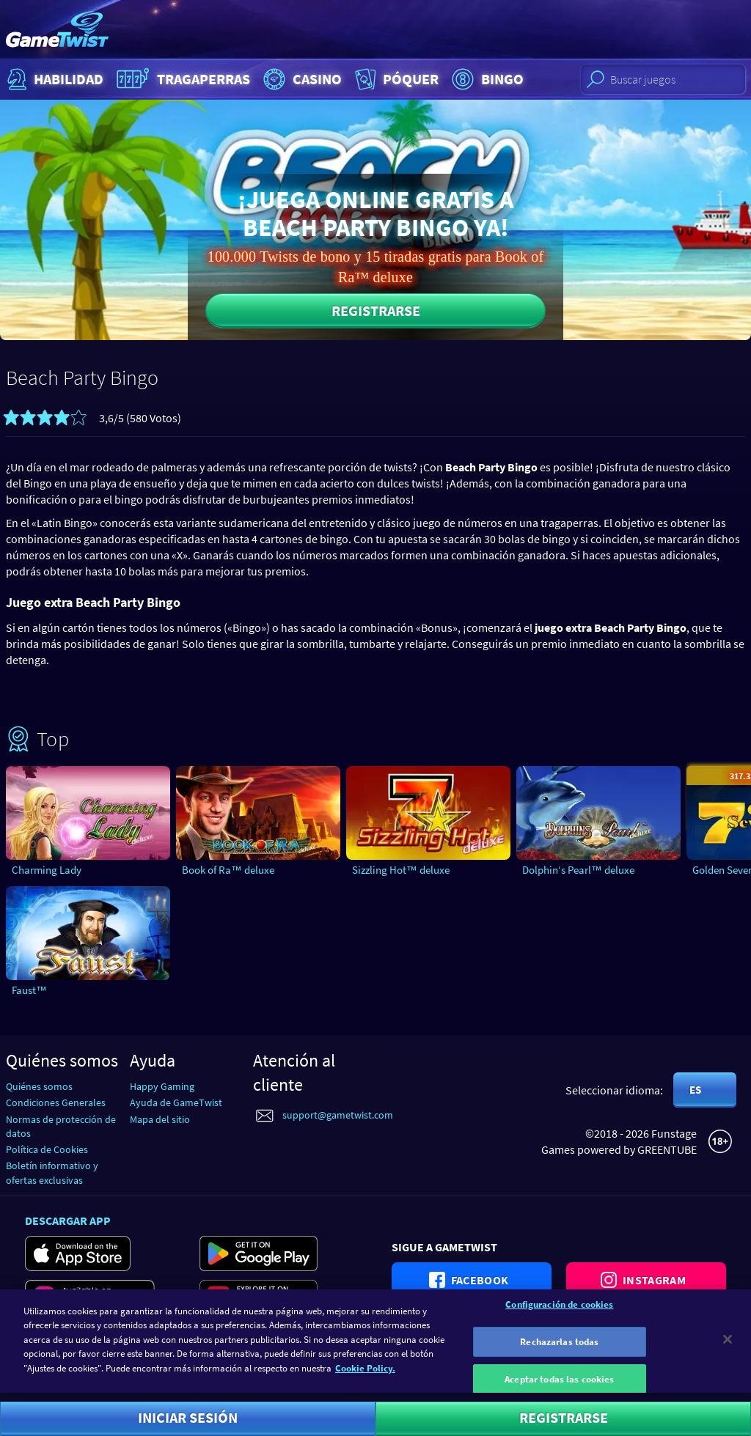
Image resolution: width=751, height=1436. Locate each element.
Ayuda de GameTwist (176, 1102)
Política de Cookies (47, 1149)
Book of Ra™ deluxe (228, 870)
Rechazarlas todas (559, 1349)
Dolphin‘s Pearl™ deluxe (578, 870)
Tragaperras (181, 79)
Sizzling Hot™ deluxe (401, 870)
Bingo (486, 79)
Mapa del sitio (160, 1119)
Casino (301, 79)
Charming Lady (46, 870)
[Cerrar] (727, 1346)
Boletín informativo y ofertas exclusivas (52, 1172)
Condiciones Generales (56, 1102)
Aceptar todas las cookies (559, 1386)
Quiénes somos (39, 1086)
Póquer (395, 79)
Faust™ (29, 990)
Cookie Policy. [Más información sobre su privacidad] (365, 1375)
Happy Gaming (162, 1086)
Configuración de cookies (559, 1312)
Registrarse (375, 310)
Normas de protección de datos (61, 1126)
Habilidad (53, 79)
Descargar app (68, 1220)
